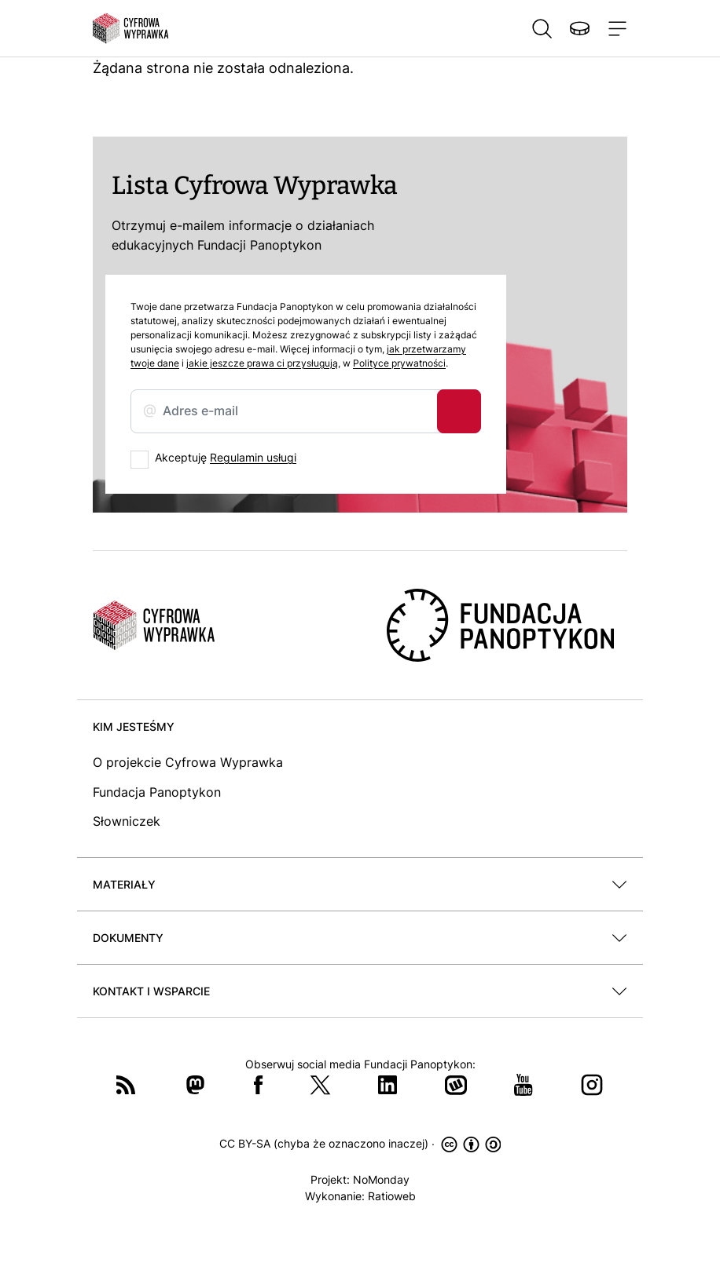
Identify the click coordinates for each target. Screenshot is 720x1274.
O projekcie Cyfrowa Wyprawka (188, 762)
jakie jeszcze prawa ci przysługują (262, 363)
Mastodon (195, 1084)
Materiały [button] (124, 884)
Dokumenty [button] (128, 937)
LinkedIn (387, 1084)
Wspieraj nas (579, 28)
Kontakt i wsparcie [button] (151, 991)
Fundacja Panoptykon (157, 792)
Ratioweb (392, 1196)
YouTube (523, 1084)
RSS (126, 1084)
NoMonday (381, 1179)
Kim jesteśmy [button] (133, 726)
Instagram (591, 1084)
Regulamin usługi (253, 457)
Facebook (258, 1084)
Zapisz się (459, 411)
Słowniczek (126, 821)
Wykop (456, 1084)
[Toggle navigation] (614, 28)
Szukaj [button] (541, 28)
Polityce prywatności (399, 363)
